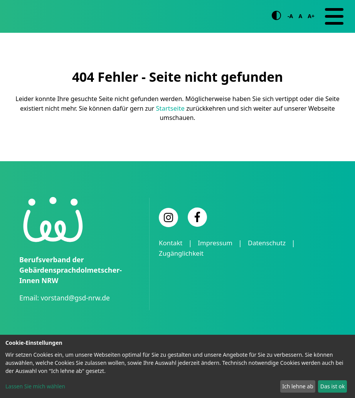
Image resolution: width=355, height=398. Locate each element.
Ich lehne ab (297, 386)
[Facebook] (197, 232)
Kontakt (171, 258)
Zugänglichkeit (183, 268)
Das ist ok (332, 386)
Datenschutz (272, 258)
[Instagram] (168, 233)
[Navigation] (334, 24)
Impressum (218, 258)
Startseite (170, 124)
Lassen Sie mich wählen (35, 386)
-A (290, 24)
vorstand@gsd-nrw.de (77, 313)
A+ (311, 24)
